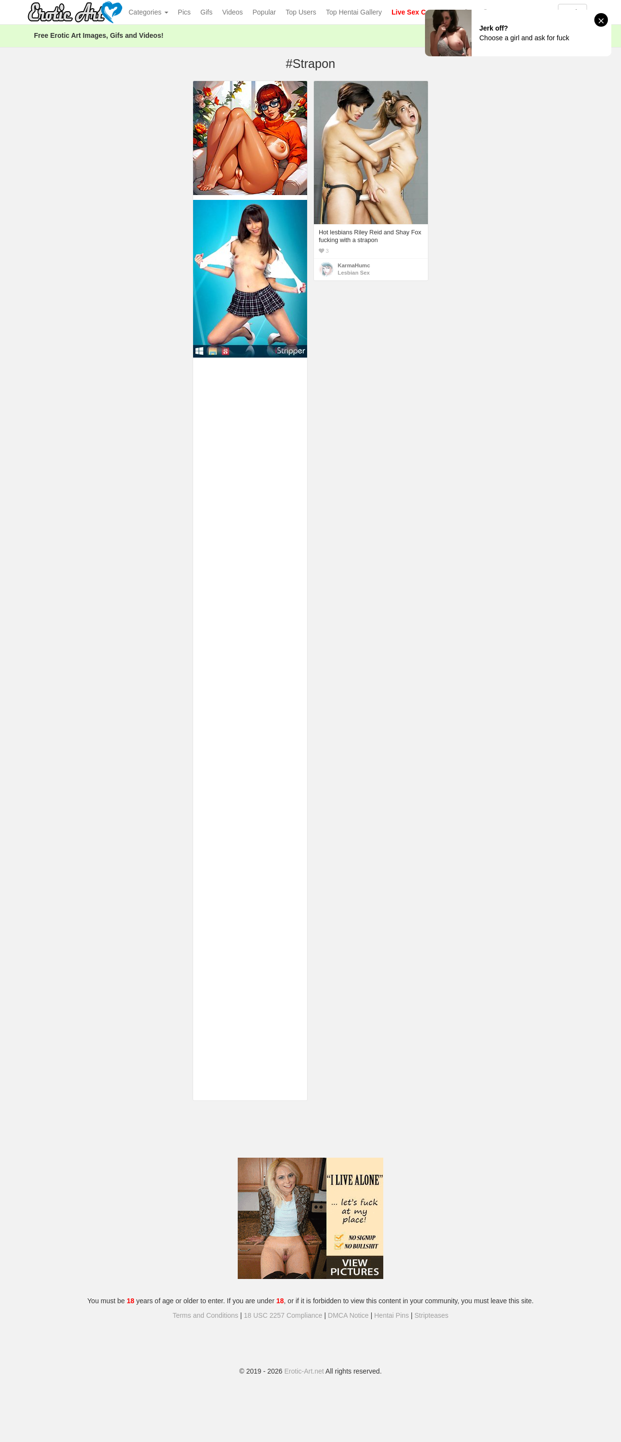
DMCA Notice (348, 1315)
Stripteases (431, 1315)
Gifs (206, 12)
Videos (232, 12)
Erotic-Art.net (304, 1371)
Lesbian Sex (354, 273)
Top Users (301, 12)
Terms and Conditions (205, 1315)
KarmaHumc (354, 265)
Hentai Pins (391, 1315)
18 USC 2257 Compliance (283, 1315)
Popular (264, 12)
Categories (148, 12)
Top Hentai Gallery (354, 12)
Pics (184, 12)
